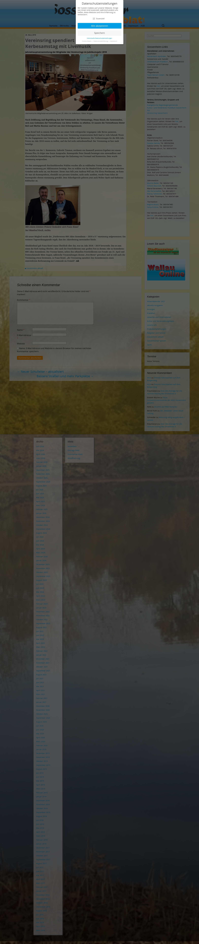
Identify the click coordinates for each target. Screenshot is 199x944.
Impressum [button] (113, 41)
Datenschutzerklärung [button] (101, 41)
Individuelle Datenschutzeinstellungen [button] (99, 38)
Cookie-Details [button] (87, 41)
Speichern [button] (99, 32)
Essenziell (99, 18)
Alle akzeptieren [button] (99, 25)
